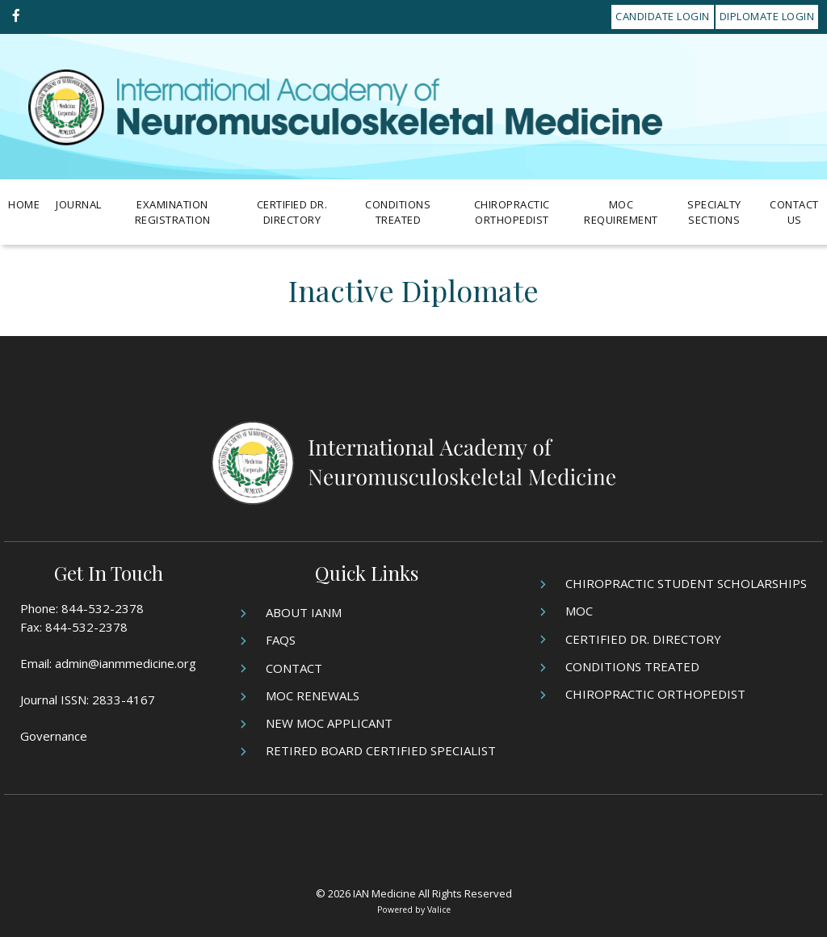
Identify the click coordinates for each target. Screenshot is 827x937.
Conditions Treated (397, 212)
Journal (79, 204)
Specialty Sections (714, 212)
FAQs (281, 640)
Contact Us (794, 212)
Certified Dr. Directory (292, 212)
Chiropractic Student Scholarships (686, 583)
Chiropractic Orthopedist (512, 212)
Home (24, 204)
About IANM (304, 612)
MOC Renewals (312, 695)
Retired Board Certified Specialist (381, 750)
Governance (53, 736)
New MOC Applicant (329, 723)
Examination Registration (173, 212)
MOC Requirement (621, 212)
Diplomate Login (767, 16)
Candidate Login (662, 16)
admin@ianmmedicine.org (125, 663)
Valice (439, 909)
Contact (294, 668)
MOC (579, 611)
